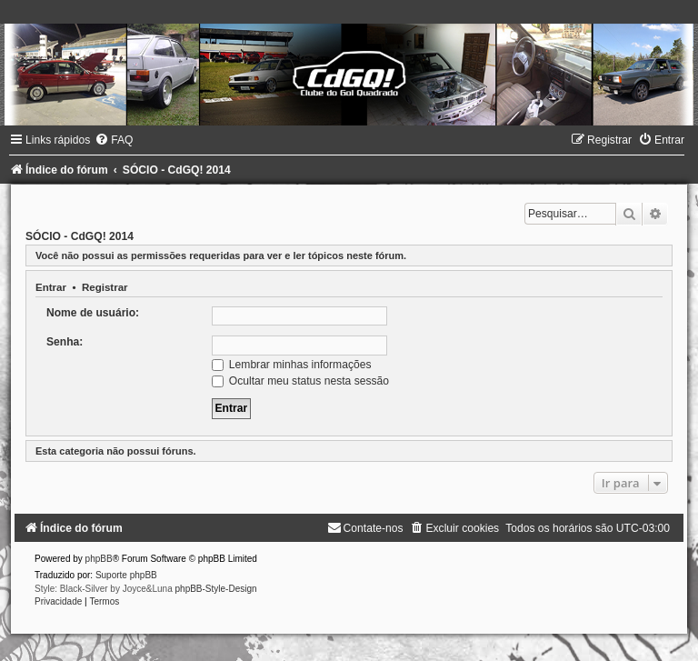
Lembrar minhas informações (292, 364)
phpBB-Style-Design (216, 589)
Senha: (64, 342)
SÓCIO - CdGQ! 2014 (79, 236)
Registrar (105, 287)
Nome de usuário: (92, 312)
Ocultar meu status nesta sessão (300, 381)
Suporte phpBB (126, 575)
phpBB (99, 559)
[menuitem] (114, 140)
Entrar (50, 287)
